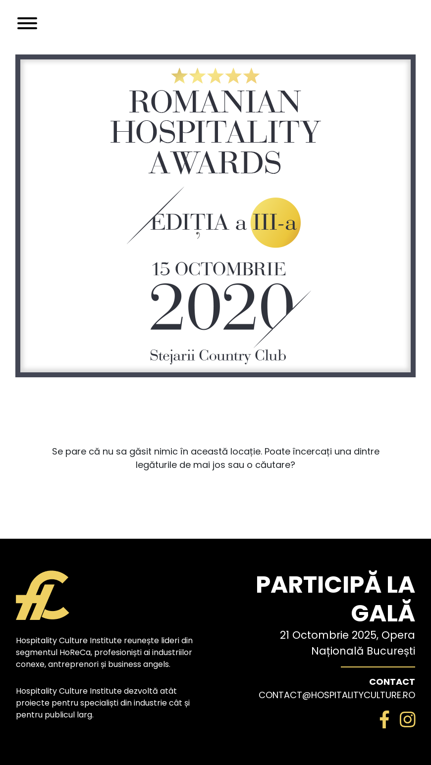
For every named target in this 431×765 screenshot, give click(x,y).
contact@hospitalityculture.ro (337, 695)
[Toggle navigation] (27, 23)
